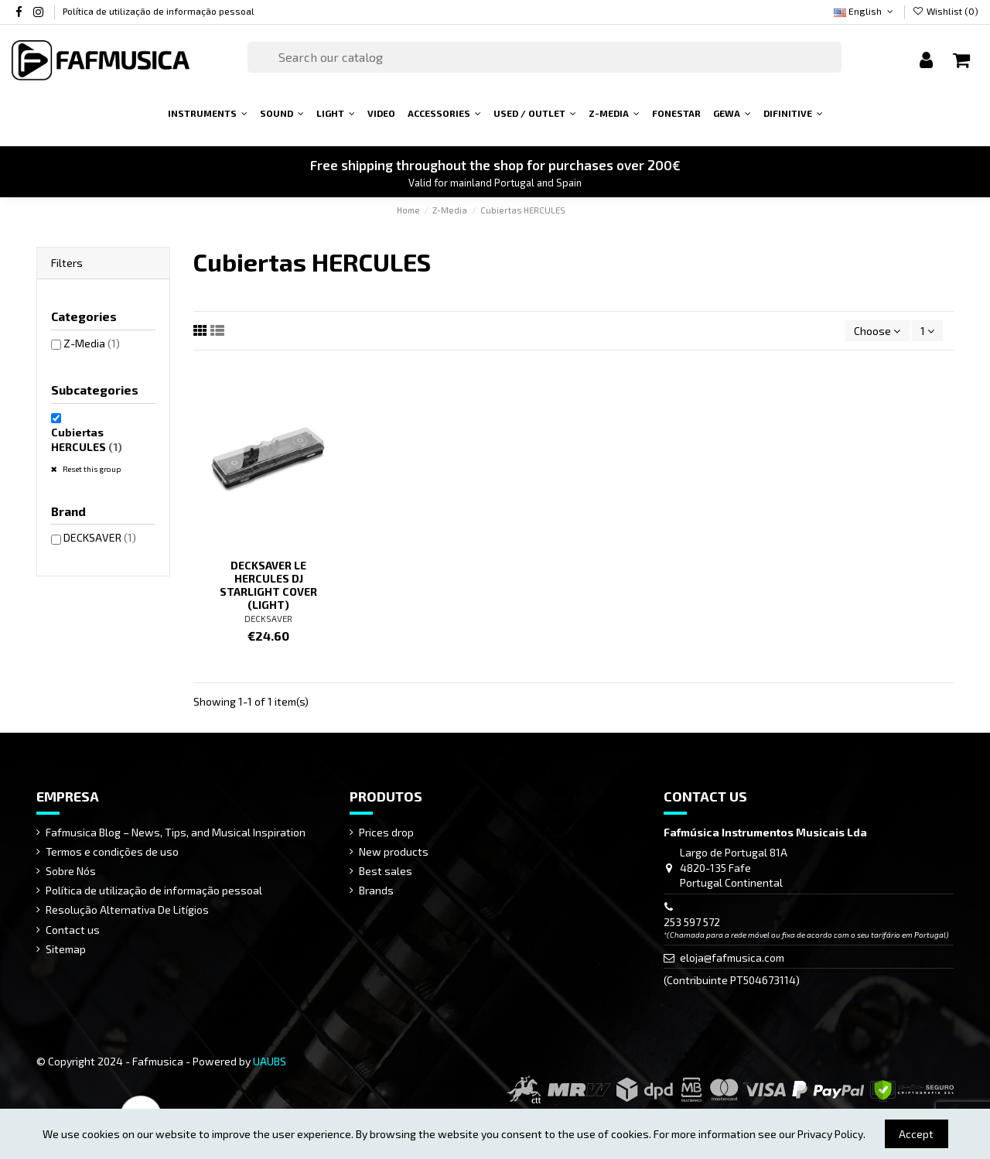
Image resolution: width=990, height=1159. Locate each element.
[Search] (545, 57)
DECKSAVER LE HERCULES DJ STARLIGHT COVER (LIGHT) (268, 584)
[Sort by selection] (877, 330)
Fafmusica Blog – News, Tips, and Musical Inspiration (176, 832)
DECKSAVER (268, 619)
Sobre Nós (71, 870)
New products (393, 851)
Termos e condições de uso (112, 851)
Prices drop (386, 832)
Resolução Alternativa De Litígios (127, 909)
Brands (376, 890)
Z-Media (91, 343)
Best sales (385, 870)
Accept (916, 1133)
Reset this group (91, 469)
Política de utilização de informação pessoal (158, 10)
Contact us (73, 929)
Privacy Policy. (831, 1133)
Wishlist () (945, 10)
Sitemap (66, 949)
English (865, 10)
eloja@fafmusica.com (732, 957)
